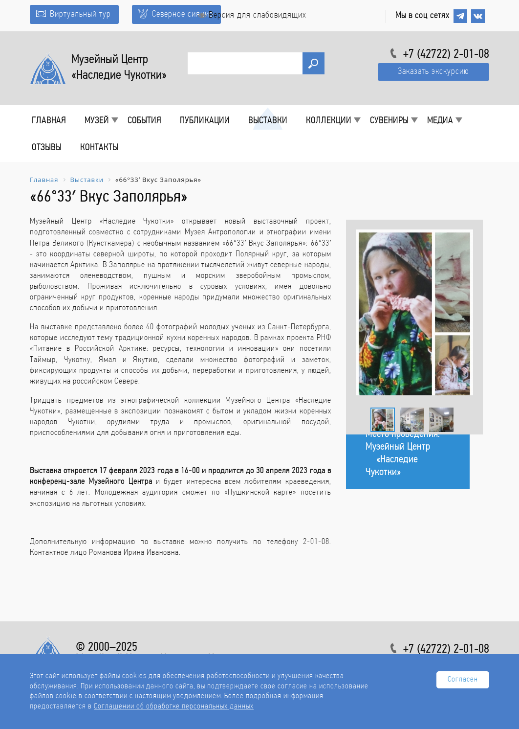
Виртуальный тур (73, 14)
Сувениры (389, 121)
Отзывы (47, 148)
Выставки (267, 121)
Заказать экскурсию (433, 71)
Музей (97, 121)
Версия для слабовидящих (252, 15)
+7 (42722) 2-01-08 (446, 55)
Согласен (463, 679)
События (144, 121)
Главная (49, 121)
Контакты (99, 148)
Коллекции (328, 121)
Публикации (205, 121)
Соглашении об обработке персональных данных (174, 706)
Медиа (440, 121)
